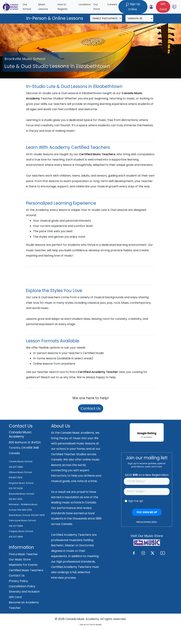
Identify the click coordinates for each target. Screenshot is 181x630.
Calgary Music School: (21, 531)
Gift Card (15, 597)
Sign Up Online (133, 6)
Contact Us (91, 408)
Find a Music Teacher (23, 554)
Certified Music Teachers (26, 570)
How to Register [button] (63, 7)
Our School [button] (27, 7)
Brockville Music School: (21, 493)
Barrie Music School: (20, 515)
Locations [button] (84, 4)
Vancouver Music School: (22, 520)
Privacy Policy (18, 581)
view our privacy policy (146, 521)
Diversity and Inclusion (24, 592)
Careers (112, 4)
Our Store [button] (96, 7)
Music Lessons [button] (43, 7)
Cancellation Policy (22, 586)
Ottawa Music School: (20, 472)
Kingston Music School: (21, 483)
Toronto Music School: (21, 461)
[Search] (106, 18)
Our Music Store (20, 559)
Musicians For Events (23, 565)
